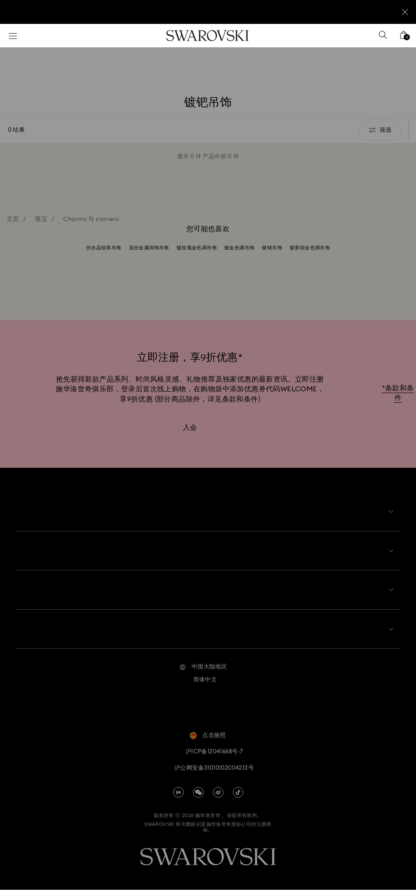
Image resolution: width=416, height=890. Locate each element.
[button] (203, 668)
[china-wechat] (198, 792)
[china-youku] (178, 792)
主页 (13, 219)
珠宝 (41, 219)
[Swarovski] (208, 35)
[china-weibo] (218, 792)
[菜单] (13, 35)
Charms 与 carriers (91, 219)
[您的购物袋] (403, 38)
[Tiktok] (238, 792)
